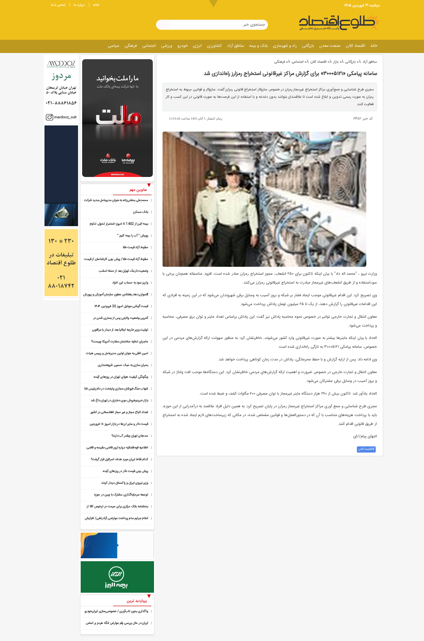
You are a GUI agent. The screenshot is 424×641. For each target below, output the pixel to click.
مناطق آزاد (235, 45)
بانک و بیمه (258, 45)
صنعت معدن (330, 45)
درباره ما (79, 5)
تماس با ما (58, 5)
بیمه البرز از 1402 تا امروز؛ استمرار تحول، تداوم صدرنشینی (119, 224)
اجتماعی (149, 45)
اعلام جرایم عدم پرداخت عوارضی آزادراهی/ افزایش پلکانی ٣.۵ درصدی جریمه (116, 519)
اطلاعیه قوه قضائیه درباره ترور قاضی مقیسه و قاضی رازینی (117, 448)
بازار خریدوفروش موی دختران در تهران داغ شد (119, 400)
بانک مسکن (140, 212)
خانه (96, 5)
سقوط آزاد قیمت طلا (135, 247)
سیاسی (113, 45)
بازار (336, 62)
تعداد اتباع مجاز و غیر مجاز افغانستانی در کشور (119, 412)
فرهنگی (131, 45)
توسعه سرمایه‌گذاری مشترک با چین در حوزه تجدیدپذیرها (121, 495)
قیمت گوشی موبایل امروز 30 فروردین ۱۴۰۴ (121, 306)
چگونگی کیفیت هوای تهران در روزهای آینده (121, 377)
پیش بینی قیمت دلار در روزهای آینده (125, 471)
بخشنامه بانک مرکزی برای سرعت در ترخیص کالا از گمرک (117, 507)
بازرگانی (308, 45)
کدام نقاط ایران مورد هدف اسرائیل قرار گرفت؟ (119, 459)
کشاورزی (214, 45)
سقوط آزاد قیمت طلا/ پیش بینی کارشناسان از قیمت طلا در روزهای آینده (116, 260)
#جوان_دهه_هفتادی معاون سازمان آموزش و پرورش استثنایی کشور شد (115, 295)
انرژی (197, 45)
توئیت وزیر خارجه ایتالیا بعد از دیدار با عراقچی (120, 330)
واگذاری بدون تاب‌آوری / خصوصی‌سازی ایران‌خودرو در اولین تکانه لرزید (116, 612)
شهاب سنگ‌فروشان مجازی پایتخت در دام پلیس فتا (116, 389)
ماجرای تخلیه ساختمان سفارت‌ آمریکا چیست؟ (119, 341)
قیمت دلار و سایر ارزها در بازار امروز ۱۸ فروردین (119, 424)
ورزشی (166, 45)
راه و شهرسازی (285, 45)
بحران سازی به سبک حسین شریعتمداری (123, 365)
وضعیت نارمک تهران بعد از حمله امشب (123, 271)
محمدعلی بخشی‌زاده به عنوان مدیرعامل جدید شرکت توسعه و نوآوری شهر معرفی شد (116, 201)
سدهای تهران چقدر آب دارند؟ (130, 436)
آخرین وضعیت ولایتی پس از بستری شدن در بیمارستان (120, 319)
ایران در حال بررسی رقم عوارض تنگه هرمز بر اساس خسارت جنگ (117, 624)
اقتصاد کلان (355, 45)
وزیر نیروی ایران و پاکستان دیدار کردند (124, 483)
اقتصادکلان (365, 449)
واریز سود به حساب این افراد (130, 283)
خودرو (183, 45)
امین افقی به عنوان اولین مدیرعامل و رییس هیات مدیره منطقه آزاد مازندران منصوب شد (117, 354)
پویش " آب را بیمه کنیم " (132, 235)
